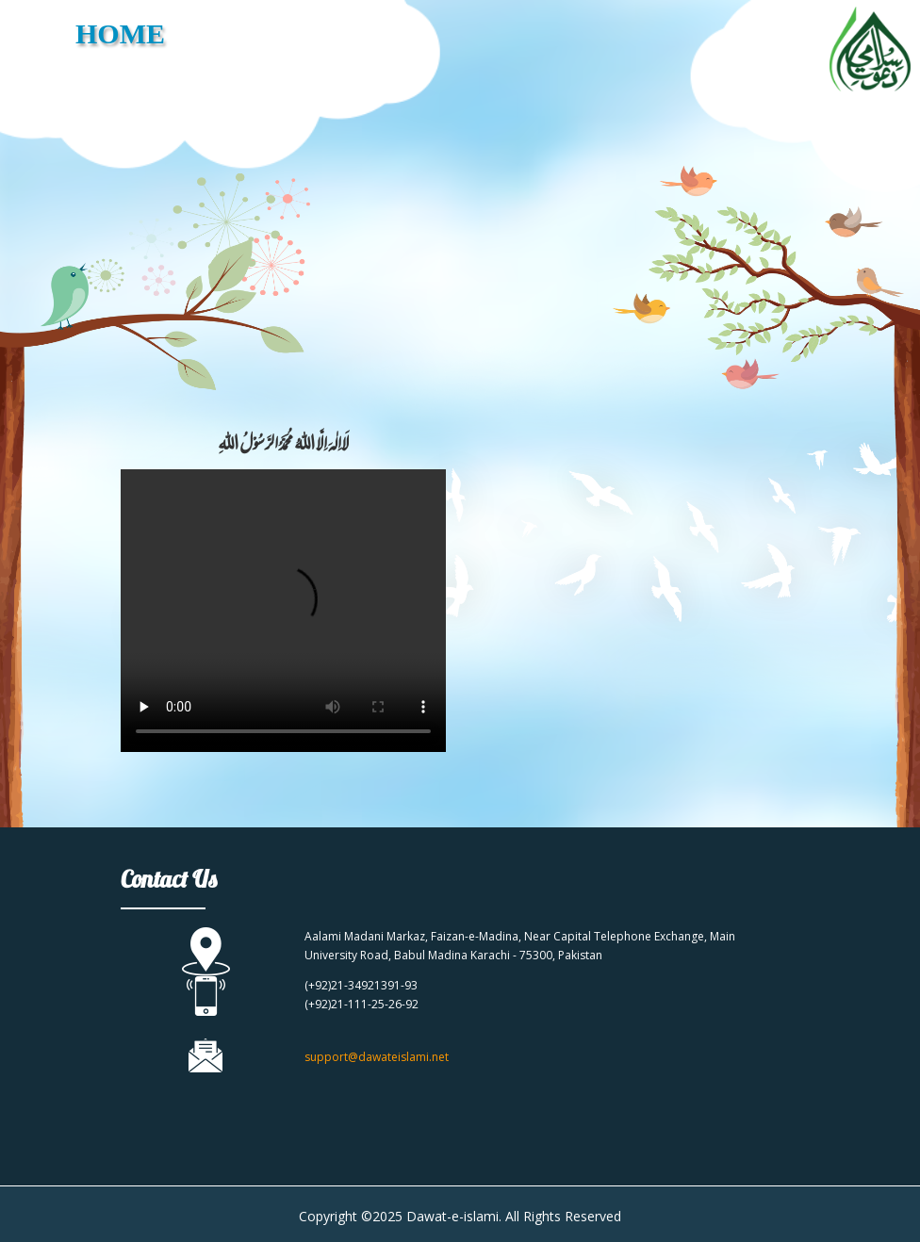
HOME (120, 33)
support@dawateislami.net (376, 1057)
